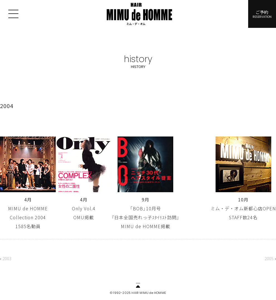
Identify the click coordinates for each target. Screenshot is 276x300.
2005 (269, 258)
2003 (7, 258)
